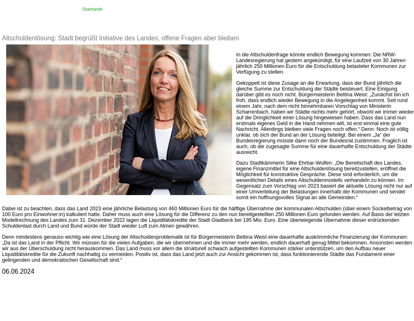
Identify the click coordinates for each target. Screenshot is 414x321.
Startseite (92, 9)
